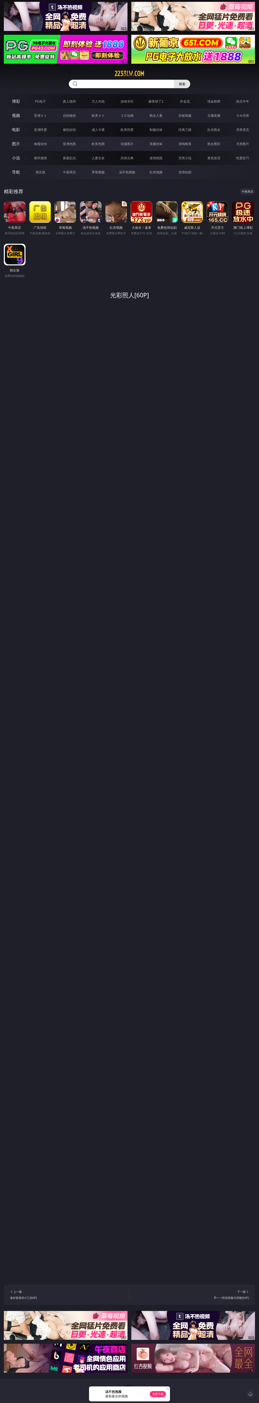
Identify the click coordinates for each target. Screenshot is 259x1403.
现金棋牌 (213, 101)
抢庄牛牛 (242, 101)
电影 (16, 129)
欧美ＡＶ (98, 115)
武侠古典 (127, 158)
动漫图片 (127, 144)
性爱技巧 (242, 158)
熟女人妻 (156, 115)
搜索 (182, 84)
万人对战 (98, 101)
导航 (16, 172)
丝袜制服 (184, 115)
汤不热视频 (127, 172)
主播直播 (213, 115)
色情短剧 (184, 172)
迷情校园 (156, 158)
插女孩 (40, 172)
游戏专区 (127, 101)
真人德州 (69, 101)
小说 (16, 158)
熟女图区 (213, 144)
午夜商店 (69, 172)
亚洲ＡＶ (40, 115)
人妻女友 (98, 158)
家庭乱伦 (69, 158)
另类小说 (184, 158)
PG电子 (40, 101)
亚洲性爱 (40, 129)
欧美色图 (98, 144)
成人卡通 (98, 129)
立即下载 (157, 1394)
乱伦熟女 (213, 129)
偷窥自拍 (40, 144)
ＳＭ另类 (242, 115)
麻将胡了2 (156, 101)
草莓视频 (98, 172)
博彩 (16, 101)
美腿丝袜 (156, 144)
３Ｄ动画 (127, 115)
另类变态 (242, 129)
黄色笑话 (213, 158)
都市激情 (40, 158)
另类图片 (242, 144)
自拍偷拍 (69, 115)
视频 (16, 115)
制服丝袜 (156, 129)
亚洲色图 (69, 144)
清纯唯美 (184, 144)
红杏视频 (156, 172)
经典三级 (184, 129)
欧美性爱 (127, 129)
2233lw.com (129, 74)
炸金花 (185, 101)
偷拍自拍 (69, 129)
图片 (16, 143)
